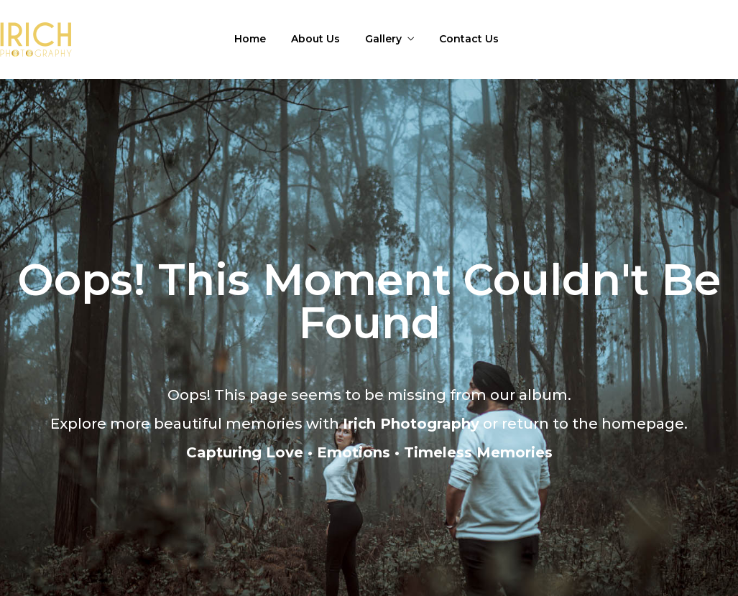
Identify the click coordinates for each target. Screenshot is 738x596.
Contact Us (469, 38)
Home (250, 38)
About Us (315, 38)
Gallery (383, 38)
